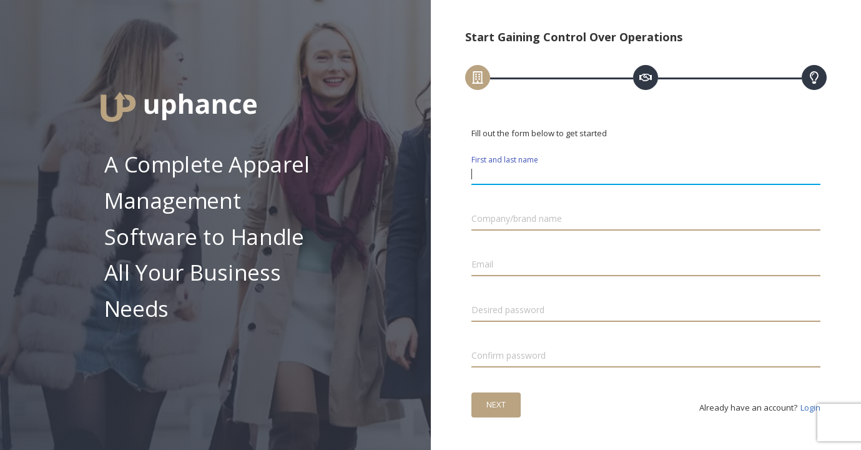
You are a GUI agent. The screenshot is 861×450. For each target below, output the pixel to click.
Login (810, 407)
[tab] (477, 77)
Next (496, 404)
